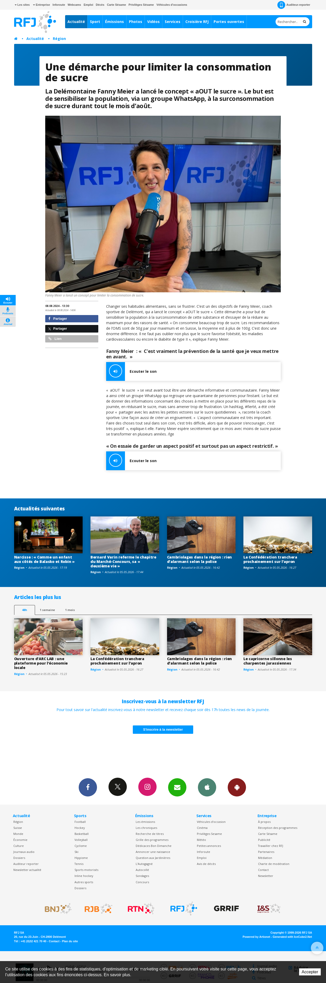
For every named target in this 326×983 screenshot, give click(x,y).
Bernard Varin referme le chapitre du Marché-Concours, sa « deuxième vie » (123, 561)
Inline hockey (84, 875)
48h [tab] (24, 610)
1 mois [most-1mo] (70, 610)
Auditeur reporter (26, 863)
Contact (263, 869)
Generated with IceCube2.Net (292, 936)
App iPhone (207, 787)
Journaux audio (24, 851)
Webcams (74, 4)
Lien (54, 339)
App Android (237, 787)
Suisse (17, 827)
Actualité (76, 21)
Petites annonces (209, 845)
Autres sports (84, 882)
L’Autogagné (144, 863)
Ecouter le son (131, 371)
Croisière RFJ (197, 21)
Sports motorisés (86, 869)
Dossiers (19, 857)
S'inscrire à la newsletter (163, 729)
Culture (18, 845)
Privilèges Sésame (141, 4)
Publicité (264, 839)
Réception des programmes (277, 827)
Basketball (82, 833)
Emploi (88, 4)
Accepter (310, 972)
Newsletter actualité (27, 869)
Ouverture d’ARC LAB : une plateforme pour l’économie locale (41, 663)
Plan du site (70, 941)
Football (80, 821)
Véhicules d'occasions (171, 4)
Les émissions (145, 821)
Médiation (265, 857)
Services (172, 21)
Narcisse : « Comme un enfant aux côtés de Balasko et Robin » (44, 559)
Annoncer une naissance (153, 851)
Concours (142, 882)
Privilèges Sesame (209, 833)
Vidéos (153, 21)
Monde (18, 833)
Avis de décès (206, 863)
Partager (57, 319)
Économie (20, 839)
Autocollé (142, 869)
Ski (76, 851)
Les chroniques (146, 827)
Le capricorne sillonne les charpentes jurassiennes (267, 661)
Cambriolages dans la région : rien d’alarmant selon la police (199, 559)
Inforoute (59, 4)
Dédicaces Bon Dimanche (153, 845)
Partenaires (266, 851)
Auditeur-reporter (293, 5)
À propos (264, 821)
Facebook (88, 787)
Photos (135, 21)
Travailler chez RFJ (270, 845)
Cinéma (202, 827)
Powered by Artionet (256, 936)
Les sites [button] (22, 4)
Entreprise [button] (41, 4)
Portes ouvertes (229, 21)
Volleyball (81, 839)
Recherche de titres (150, 833)
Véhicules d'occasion (211, 821)
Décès (100, 4)
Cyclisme (81, 845)
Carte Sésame (116, 4)
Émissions (114, 21)
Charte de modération (273, 863)
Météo (201, 839)
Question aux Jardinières (153, 857)
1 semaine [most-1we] (47, 610)
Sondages (142, 875)
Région (59, 38)
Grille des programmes (152, 839)
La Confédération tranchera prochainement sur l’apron (270, 559)
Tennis (79, 863)
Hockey (80, 827)
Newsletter (265, 875)
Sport (95, 21)
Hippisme (81, 857)
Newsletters (177, 787)
